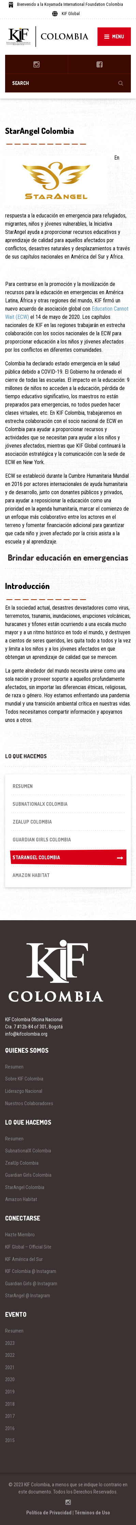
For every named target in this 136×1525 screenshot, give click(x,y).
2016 (10, 1428)
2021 (10, 1367)
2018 (10, 1404)
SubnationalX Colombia (40, 804)
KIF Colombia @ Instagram (30, 1271)
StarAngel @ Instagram (27, 1295)
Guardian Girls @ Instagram (31, 1283)
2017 (10, 1416)
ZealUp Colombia (32, 822)
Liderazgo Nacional (23, 1091)
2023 (10, 1343)
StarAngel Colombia (68, 857)
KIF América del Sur (24, 1259)
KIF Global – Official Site (28, 1247)
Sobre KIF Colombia (24, 1079)
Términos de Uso (92, 1512)
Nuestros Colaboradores (29, 1103)
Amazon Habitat (31, 875)
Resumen (23, 786)
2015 (10, 1440)
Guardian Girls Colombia (42, 839)
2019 (10, 1392)
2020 (10, 1379)
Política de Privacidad (49, 1512)
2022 (10, 1355)
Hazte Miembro (20, 1234)
